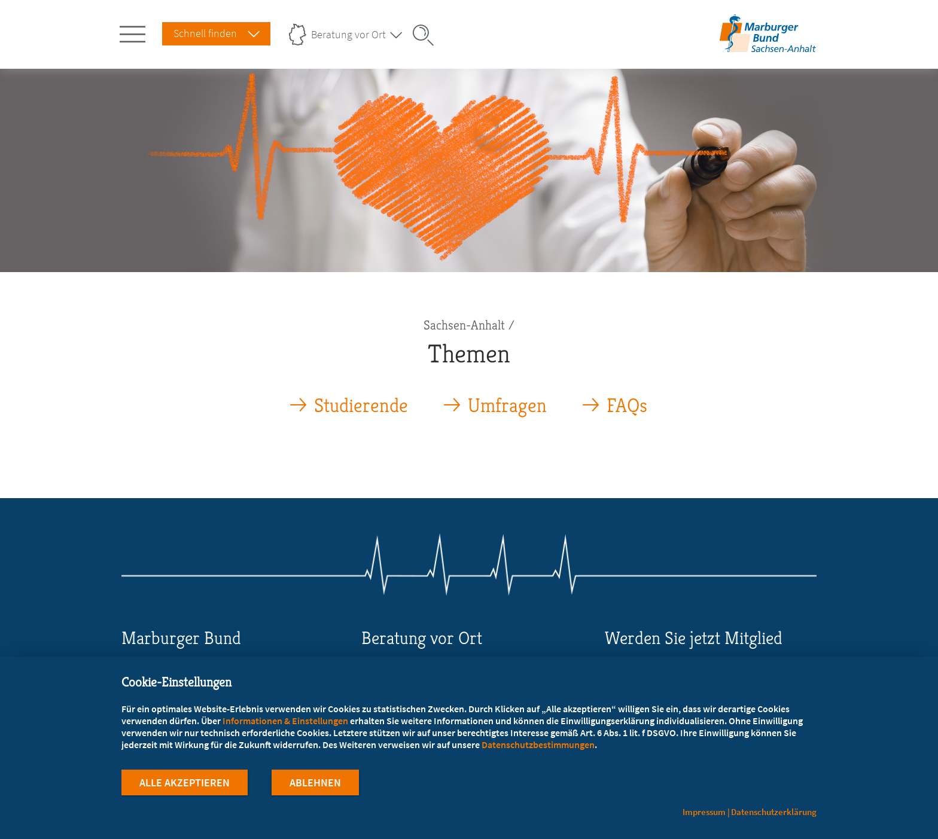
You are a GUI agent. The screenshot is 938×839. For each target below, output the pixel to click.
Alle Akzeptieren (184, 784)
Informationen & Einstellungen (285, 722)
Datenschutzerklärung (774, 811)
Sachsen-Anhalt (464, 325)
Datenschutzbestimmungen (538, 746)
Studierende (361, 405)
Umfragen (507, 405)
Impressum (704, 811)
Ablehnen (315, 784)
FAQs (627, 405)
